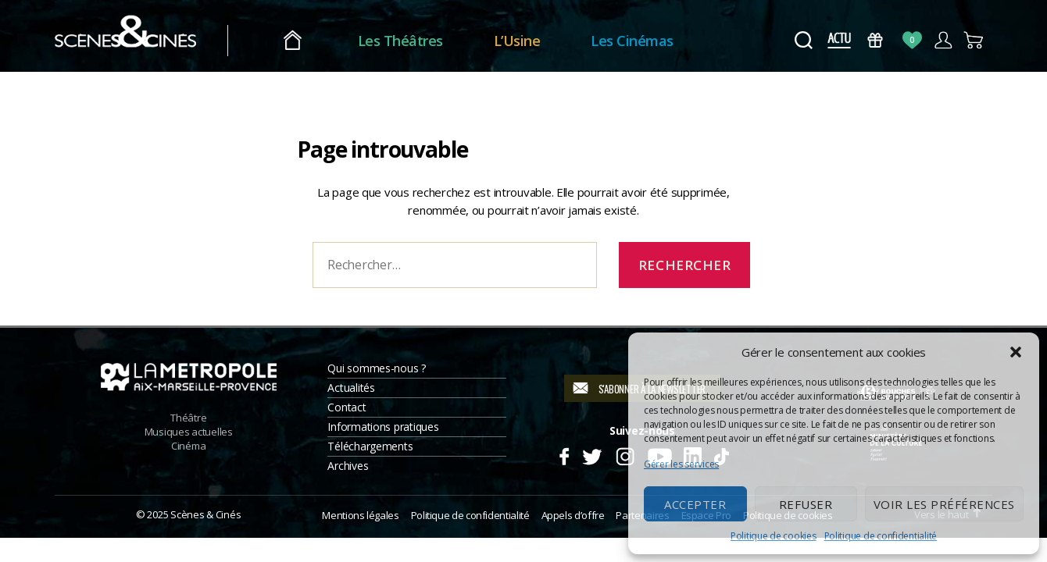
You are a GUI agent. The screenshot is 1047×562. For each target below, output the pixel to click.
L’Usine (551, 40)
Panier (974, 40)
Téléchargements (370, 446)
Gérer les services (681, 464)
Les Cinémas (667, 40)
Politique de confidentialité (880, 535)
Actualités (350, 387)
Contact (346, 407)
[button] (1016, 352)
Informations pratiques (382, 426)
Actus (838, 40)
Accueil (327, 41)
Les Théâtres (434, 40)
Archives (347, 465)
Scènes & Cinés (205, 514)
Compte (943, 40)
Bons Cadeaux (875, 40)
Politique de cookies (774, 535)
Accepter (695, 504)
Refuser (806, 504)
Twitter (591, 454)
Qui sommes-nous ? (376, 368)
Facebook (563, 454)
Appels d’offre (573, 515)
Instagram (625, 454)
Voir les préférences (944, 504)
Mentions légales (360, 515)
